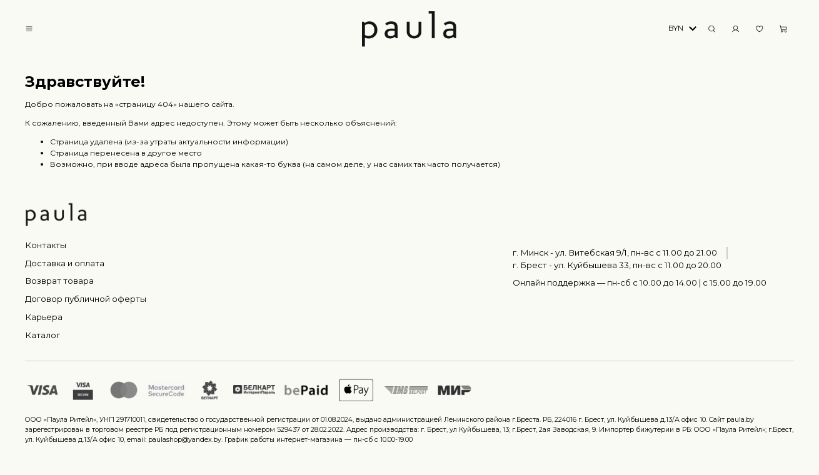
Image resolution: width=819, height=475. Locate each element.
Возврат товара (59, 281)
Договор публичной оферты (85, 299)
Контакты (45, 245)
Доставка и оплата (64, 263)
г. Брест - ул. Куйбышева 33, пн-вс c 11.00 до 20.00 (617, 265)
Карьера (44, 317)
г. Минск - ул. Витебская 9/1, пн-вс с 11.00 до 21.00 (615, 253)
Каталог (42, 335)
